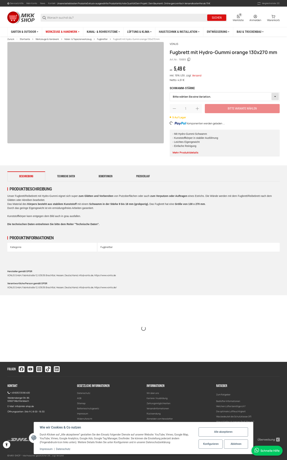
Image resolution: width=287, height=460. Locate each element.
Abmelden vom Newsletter (160, 418)
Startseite (25, 39)
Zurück (10, 39)
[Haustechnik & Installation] (179, 31)
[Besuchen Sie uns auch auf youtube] (30, 369)
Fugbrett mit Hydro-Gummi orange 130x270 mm (136, 39)
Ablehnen (236, 443)
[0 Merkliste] (238, 18)
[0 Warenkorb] (273, 18)
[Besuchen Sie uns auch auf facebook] (22, 369)
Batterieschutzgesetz (88, 408)
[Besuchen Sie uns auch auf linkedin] (57, 369)
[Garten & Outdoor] (24, 31)
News (42, 3)
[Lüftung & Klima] (139, 31)
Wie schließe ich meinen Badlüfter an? (235, 421)
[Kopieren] (189, 59)
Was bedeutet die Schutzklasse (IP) (233, 416)
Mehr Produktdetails (185, 152)
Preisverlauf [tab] (143, 176)
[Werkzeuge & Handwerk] (62, 31)
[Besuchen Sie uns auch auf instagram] (39, 369)
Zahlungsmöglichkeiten (158, 403)
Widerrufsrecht (84, 418)
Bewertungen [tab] (105, 176)
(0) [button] (268, 3)
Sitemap (81, 403)
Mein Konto (31, 3)
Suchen (217, 17)
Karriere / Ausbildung (157, 398)
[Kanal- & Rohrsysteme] (103, 31)
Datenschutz (83, 393)
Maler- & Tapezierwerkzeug (78, 39)
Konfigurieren (211, 443)
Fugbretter (102, 39)
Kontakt (51, 3)
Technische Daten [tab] (66, 176)
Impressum (82, 413)
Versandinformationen (158, 408)
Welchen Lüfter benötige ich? (230, 406)
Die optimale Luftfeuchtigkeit (231, 411)
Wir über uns (153, 393)
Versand (196, 75)
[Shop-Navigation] (15, 3)
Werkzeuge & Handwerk (47, 39)
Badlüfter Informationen (228, 401)
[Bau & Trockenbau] (250, 31)
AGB (79, 398)
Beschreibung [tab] (26, 176)
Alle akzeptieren (223, 431)
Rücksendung (154, 413)
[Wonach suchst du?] (126, 17)
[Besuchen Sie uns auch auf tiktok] (48, 369)
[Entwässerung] (218, 31)
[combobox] (225, 96)
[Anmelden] (255, 18)
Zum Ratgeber (223, 394)
